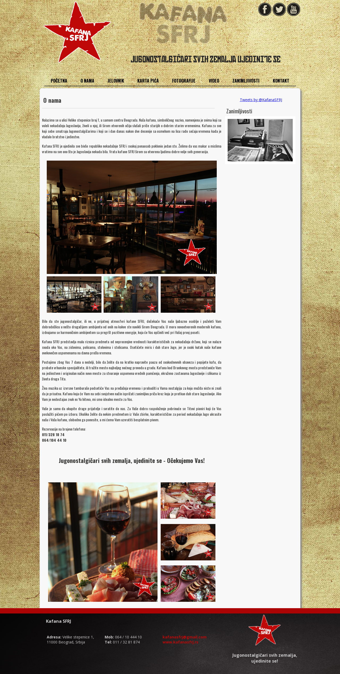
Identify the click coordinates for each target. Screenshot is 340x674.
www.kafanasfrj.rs (180, 642)
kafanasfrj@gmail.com (185, 636)
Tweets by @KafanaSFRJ (261, 99)
